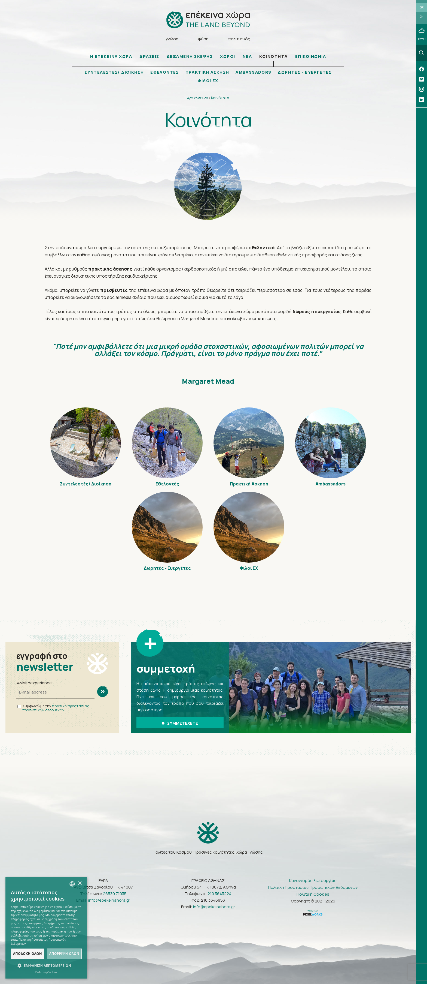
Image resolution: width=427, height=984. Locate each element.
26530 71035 (115, 893)
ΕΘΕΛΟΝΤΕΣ (164, 72)
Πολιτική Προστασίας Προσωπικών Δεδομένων (313, 887)
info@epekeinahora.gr (109, 900)
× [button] (80, 883)
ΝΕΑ (247, 56)
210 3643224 (219, 893)
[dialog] (46, 928)
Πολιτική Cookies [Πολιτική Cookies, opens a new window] (46, 972)
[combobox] (72, 884)
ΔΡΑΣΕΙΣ (149, 56)
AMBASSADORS (254, 72)
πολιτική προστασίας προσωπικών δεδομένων (55, 708)
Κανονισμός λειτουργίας (313, 880)
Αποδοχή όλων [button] (27, 953)
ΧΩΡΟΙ (227, 56)
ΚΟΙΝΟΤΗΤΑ (273, 56)
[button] (46, 965)
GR (421, 7)
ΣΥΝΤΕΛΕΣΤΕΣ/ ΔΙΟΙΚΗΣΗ (113, 72)
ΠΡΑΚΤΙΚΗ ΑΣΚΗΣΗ (207, 72)
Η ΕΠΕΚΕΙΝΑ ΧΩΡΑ (111, 56)
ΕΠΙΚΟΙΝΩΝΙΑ (310, 56)
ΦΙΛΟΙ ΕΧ (208, 81)
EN (421, 17)
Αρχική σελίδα (197, 98)
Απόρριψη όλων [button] (64, 953)
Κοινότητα (220, 98)
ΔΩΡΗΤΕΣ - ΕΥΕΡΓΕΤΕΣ (306, 72)
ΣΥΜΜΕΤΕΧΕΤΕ (180, 723)
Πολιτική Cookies (313, 894)
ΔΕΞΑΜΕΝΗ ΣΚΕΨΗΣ (190, 56)
